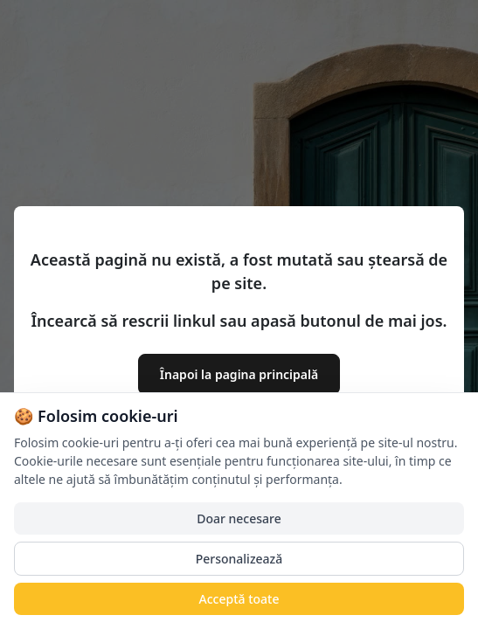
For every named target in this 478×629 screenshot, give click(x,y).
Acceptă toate (239, 599)
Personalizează (239, 558)
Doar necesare (239, 518)
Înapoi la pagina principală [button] (239, 374)
